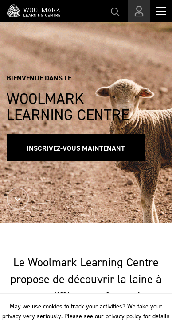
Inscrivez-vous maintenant (76, 148)
